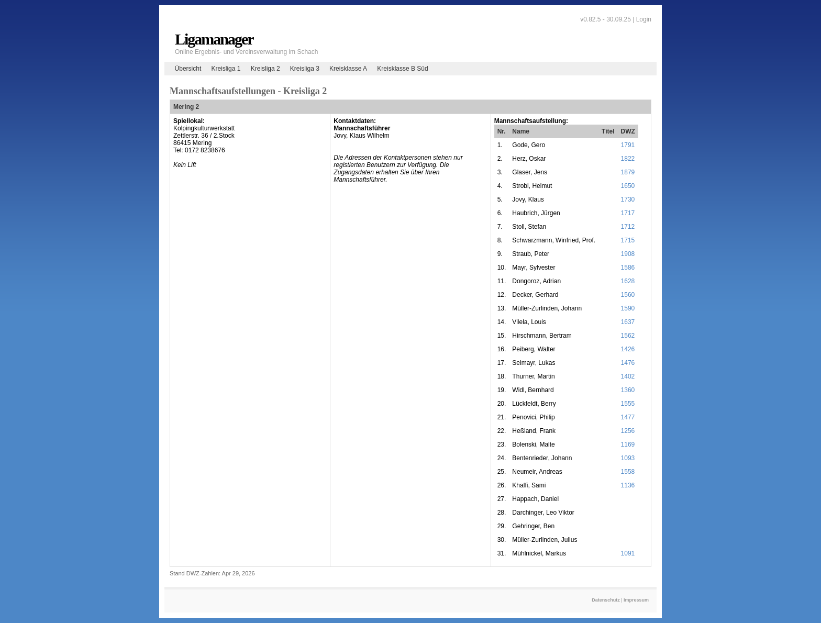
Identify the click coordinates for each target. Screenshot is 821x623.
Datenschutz (606, 600)
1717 (628, 213)
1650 (628, 186)
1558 (628, 471)
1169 (628, 444)
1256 (628, 431)
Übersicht (188, 68)
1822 (628, 158)
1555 (628, 403)
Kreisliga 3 (304, 68)
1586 (628, 267)
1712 (628, 226)
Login (643, 19)
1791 (628, 145)
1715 (628, 240)
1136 (628, 485)
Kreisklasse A (348, 68)
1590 (628, 308)
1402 (628, 376)
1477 (628, 417)
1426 (628, 349)
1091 (628, 553)
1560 (628, 294)
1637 (628, 322)
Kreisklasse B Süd (402, 68)
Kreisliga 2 (265, 68)
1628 (628, 281)
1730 (628, 199)
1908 (628, 254)
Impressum (636, 600)
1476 (628, 362)
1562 (628, 335)
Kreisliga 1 (225, 68)
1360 (628, 390)
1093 (628, 458)
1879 (628, 172)
